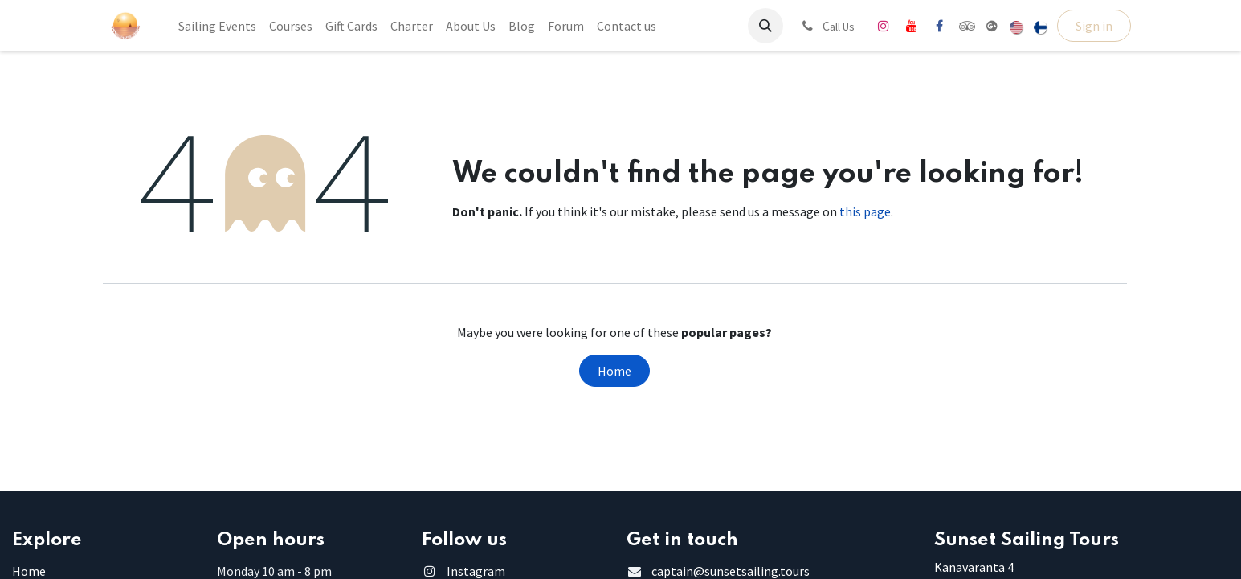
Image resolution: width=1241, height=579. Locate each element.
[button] (765, 25)
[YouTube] (912, 26)
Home (614, 371)
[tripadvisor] (967, 25)
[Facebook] (940, 26)
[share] (992, 25)
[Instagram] (883, 26)
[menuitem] (217, 26)
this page (865, 211)
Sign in (1094, 26)
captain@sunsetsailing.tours (730, 571)
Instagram (476, 571)
